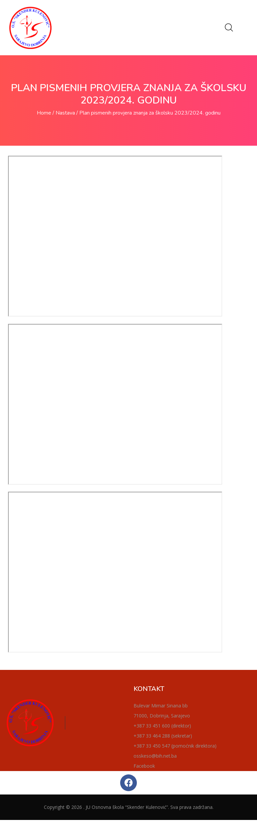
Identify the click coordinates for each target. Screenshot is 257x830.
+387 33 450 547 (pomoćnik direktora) (175, 746)
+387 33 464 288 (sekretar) (163, 736)
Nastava (65, 113)
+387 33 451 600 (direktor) (162, 725)
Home (44, 113)
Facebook (144, 766)
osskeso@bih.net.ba (155, 756)
